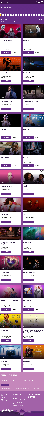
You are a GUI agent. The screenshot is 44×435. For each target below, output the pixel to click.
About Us (4, 412)
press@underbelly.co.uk (16, 420)
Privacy (36, 431)
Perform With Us (5, 416)
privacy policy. (16, 401)
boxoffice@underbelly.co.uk (17, 416)
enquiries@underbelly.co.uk (17, 413)
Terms (33, 431)
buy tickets (7, 55)
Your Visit (4, 411)
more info (16, 55)
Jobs (3, 414)
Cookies (40, 431)
